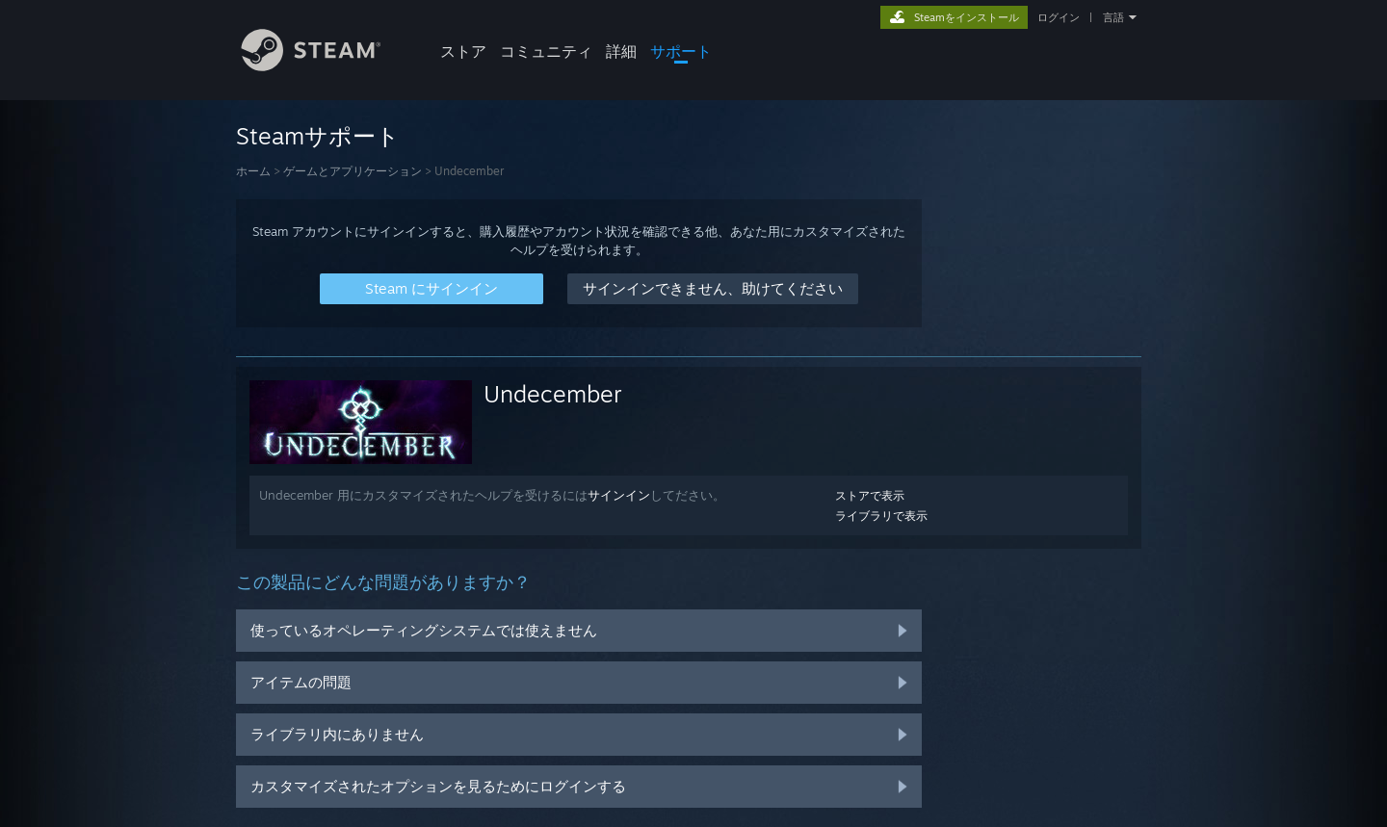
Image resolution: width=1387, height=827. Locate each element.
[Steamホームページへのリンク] (325, 66)
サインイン (619, 495)
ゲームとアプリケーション (352, 171)
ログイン (1058, 17)
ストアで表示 (869, 495)
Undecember (553, 393)
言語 (1113, 17)
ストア (463, 51)
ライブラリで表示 (881, 515)
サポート (681, 51)
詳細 (621, 51)
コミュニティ (546, 51)
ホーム (253, 171)
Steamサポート (318, 135)
